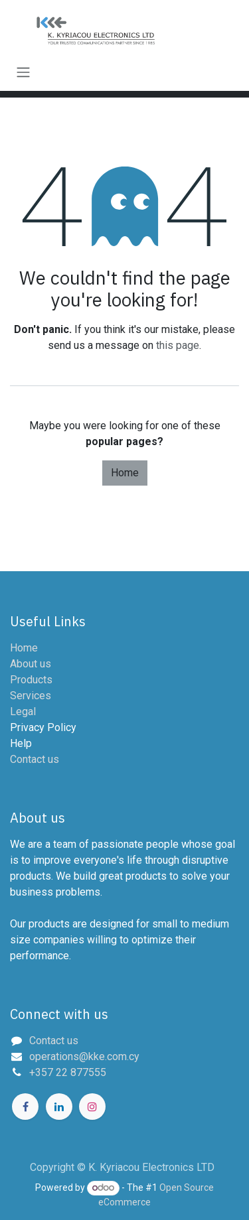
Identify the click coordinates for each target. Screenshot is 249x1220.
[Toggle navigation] (23, 72)
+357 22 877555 (67, 1072)
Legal (23, 711)
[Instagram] (92, 1106)
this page (177, 345)
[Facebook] (25, 1106)
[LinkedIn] (59, 1106)
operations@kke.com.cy (84, 1056)
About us (30, 663)
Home (125, 472)
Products (31, 679)
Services (30, 695)
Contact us (34, 759)
